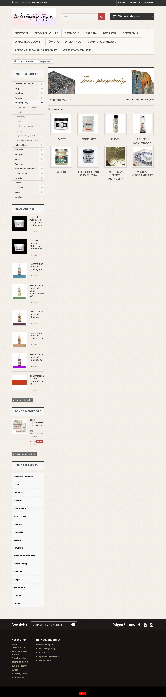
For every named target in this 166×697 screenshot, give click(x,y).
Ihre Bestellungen (44, 644)
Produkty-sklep (46, 33)
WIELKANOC (73, 42)
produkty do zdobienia (25, 168)
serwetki (18, 178)
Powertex (19, 164)
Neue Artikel (24, 208)
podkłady (21, 117)
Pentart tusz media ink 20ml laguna (36, 266)
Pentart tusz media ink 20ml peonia (36, 357)
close (82, 693)
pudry (19, 121)
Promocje (72, 33)
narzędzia (19, 154)
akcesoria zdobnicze (24, 84)
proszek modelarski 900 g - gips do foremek (36, 221)
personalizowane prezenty (36, 50)
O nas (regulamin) (28, 42)
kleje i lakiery (21, 145)
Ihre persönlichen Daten (47, 656)
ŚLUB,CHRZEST (19, 666)
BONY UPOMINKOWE (102, 42)
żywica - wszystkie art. (27, 135)
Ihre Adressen (42, 652)
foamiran (19, 93)
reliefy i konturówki (25, 126)
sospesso (19, 183)
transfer (18, 197)
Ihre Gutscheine (43, 660)
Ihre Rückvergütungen (46, 648)
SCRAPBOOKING (20, 662)
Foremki (18, 98)
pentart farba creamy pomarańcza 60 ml (37, 379)
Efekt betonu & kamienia (28, 107)
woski (19, 131)
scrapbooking (21, 173)
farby (17, 88)
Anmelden (148, 2)
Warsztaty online (77, 50)
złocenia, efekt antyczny (27, 140)
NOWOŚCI (21, 33)
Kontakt (121, 2)
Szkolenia (130, 33)
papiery (18, 159)
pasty (19, 112)
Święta (54, 42)
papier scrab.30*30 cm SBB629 (36, 422)
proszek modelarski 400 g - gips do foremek (36, 244)
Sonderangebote (28, 411)
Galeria (91, 33)
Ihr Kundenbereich (48, 639)
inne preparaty (21, 102)
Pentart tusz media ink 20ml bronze (36, 335)
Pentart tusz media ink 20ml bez (36, 314)
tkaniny (18, 192)
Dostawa (110, 33)
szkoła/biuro (20, 187)
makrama (19, 150)
